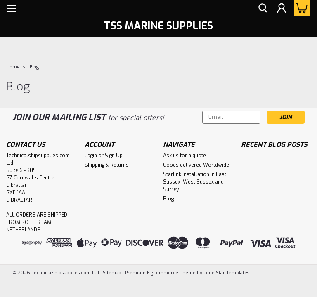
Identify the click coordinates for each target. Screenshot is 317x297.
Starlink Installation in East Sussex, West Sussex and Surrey (194, 182)
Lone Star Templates (226, 273)
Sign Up (114, 155)
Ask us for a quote (184, 155)
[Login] (281, 8)
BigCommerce (162, 273)
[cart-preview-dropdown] (300, 8)
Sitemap (112, 273)
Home (13, 67)
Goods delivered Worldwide (196, 165)
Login (91, 155)
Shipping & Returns (107, 165)
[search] (263, 8)
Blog (34, 67)
